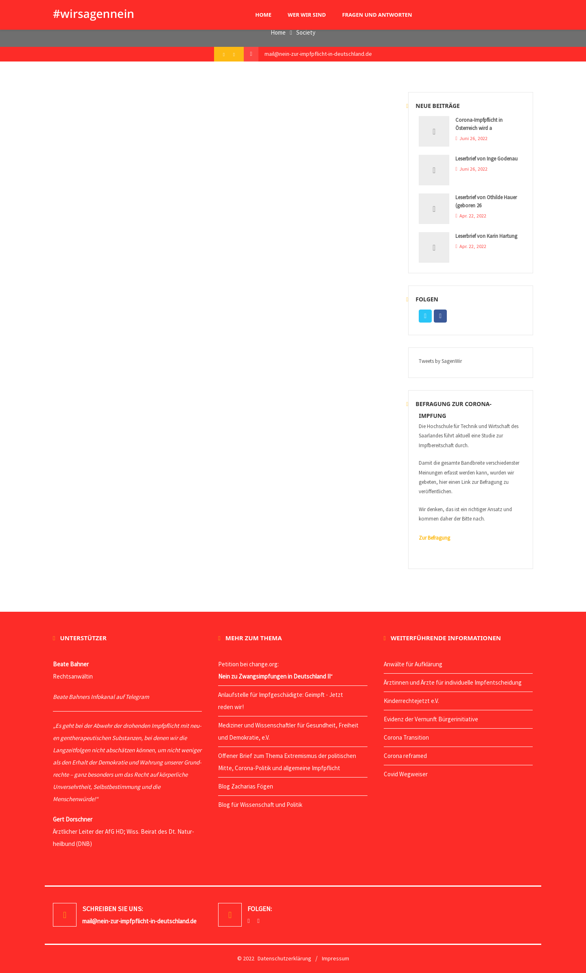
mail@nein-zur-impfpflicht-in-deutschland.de (318, 53)
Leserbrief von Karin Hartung (486, 236)
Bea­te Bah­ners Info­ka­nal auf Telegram (101, 697)
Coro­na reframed (405, 756)
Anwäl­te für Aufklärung (413, 664)
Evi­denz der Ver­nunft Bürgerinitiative (431, 719)
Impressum (335, 958)
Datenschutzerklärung (284, 958)
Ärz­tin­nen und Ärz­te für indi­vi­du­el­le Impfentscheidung (453, 682)
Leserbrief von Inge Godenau (486, 158)
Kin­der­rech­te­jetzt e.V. (411, 701)
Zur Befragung (434, 537)
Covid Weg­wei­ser (406, 774)
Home (278, 32)
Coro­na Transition (406, 737)
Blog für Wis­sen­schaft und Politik (260, 804)
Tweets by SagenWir (440, 361)
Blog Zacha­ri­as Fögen (245, 786)
